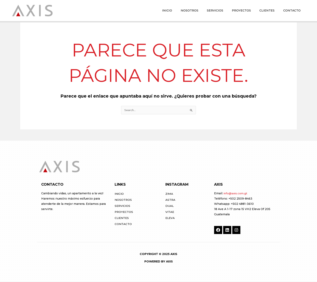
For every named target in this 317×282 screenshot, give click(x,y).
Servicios (123, 206)
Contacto (123, 224)
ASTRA (170, 200)
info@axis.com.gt (236, 194)
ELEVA (170, 218)
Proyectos (124, 212)
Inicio (120, 194)
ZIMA (169, 194)
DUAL (169, 206)
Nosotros (123, 200)
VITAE (169, 212)
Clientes (122, 218)
